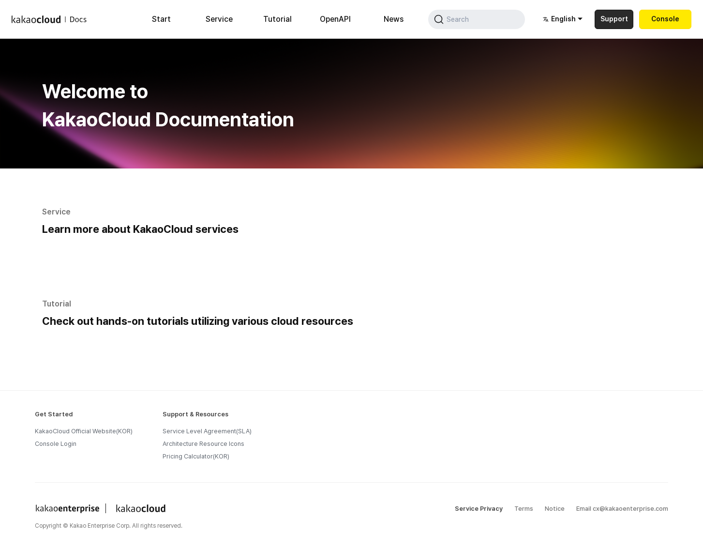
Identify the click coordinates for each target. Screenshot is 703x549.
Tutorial (277, 19)
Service (219, 19)
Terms (523, 508)
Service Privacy (479, 508)
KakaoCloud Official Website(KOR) (84, 431)
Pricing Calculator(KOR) (196, 456)
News (394, 19)
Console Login (55, 443)
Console (665, 19)
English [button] (559, 19)
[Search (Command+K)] (476, 19)
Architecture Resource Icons (203, 443)
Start (161, 19)
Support (614, 19)
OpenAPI (335, 19)
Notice (555, 508)
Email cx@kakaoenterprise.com (622, 508)
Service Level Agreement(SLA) (207, 431)
